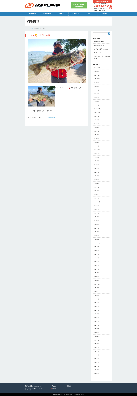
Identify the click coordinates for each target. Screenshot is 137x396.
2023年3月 (96, 97)
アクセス (90, 13)
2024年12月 (97, 67)
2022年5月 (96, 135)
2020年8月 (96, 209)
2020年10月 (97, 202)
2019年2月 (96, 276)
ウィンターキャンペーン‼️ (100, 52)
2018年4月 (96, 314)
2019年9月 (96, 250)
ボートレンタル (76, 13)
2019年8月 (96, 254)
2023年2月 (96, 101)
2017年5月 (96, 355)
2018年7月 (96, 302)
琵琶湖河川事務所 (79, 5)
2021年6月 (96, 172)
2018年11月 (97, 288)
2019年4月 (96, 269)
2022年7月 (96, 127)
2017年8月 (96, 343)
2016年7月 (96, 366)
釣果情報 (31, 28)
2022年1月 (96, 146)
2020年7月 (96, 213)
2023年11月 (97, 79)
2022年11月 (97, 112)
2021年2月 (96, 187)
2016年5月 (96, 370)
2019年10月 (97, 246)
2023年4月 (96, 93)
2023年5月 (96, 90)
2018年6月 (96, 306)
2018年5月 (96, 310)
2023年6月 (96, 86)
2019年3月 (96, 273)
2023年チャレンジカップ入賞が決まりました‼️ (102, 57)
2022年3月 (96, 142)
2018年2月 (96, 321)
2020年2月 (96, 232)
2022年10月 (97, 116)
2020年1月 (96, 235)
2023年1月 (96, 105)
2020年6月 (96, 217)
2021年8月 (96, 164)
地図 (110, 8)
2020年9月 (96, 205)
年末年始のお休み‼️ (99, 41)
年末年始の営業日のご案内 (101, 49)
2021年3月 (96, 183)
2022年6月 (96, 131)
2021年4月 (96, 179)
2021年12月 (97, 149)
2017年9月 (96, 340)
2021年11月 (97, 153)
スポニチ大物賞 (47, 13)
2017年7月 (96, 347)
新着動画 (61, 13)
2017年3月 (96, 362)
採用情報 (105, 13)
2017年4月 (96, 358)
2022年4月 (96, 138)
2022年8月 (96, 123)
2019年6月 (96, 261)
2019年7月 (96, 258)
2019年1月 (96, 280)
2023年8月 (96, 82)
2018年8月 (96, 299)
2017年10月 (97, 336)
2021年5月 (96, 176)
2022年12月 (97, 108)
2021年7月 (96, 168)
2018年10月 (97, 291)
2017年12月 (97, 328)
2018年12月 (97, 284)
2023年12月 (97, 75)
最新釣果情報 (32, 13)
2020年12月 (97, 194)
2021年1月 (96, 190)
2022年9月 (96, 120)
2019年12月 (97, 239)
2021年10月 (97, 157)
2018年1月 (96, 325)
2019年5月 (96, 265)
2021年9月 (96, 161)
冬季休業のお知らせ (99, 45)
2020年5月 (96, 220)
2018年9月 (96, 295)
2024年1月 (96, 71)
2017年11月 (97, 332)
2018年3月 (96, 317)
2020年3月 (96, 228)
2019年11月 (97, 243)
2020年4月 (96, 224)
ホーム (26, 28)
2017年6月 (96, 351)
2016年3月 (96, 373)
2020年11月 (97, 198)
